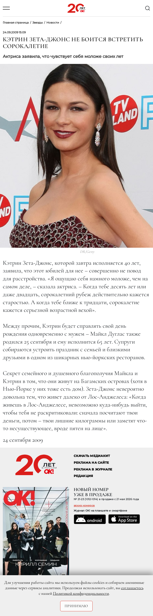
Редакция (83, 476)
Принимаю (76, 606)
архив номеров (84, 505)
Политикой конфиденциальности (81, 593)
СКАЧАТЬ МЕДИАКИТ (92, 456)
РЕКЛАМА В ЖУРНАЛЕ (93, 469)
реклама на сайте (91, 462)
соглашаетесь (132, 587)
